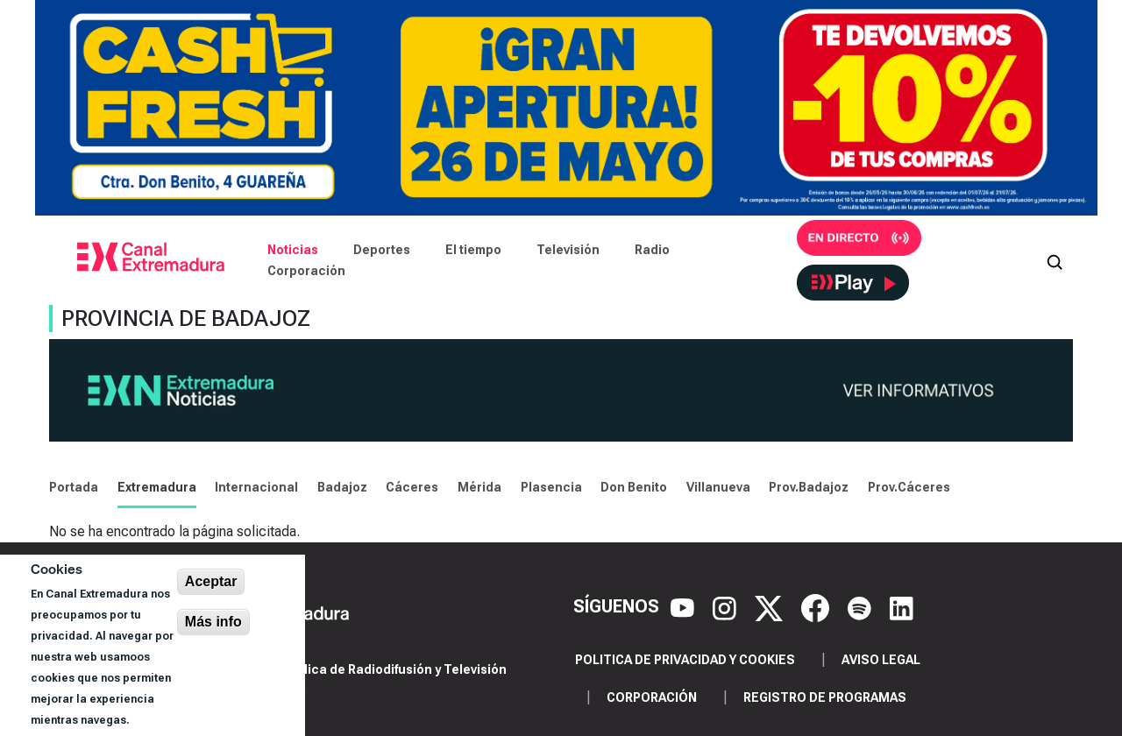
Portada (73, 487)
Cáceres (412, 487)
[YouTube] (685, 606)
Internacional (256, 487)
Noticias (292, 250)
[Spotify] (862, 606)
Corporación (306, 271)
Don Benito (633, 487)
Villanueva (718, 487)
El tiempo (473, 250)
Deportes (381, 250)
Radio (652, 250)
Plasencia (551, 487)
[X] (771, 606)
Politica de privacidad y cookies (685, 660)
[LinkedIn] (901, 606)
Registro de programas (824, 697)
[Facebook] (817, 606)
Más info (213, 621)
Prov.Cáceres (909, 487)
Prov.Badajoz (809, 487)
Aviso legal (881, 660)
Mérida (479, 487)
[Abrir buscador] (1054, 260)
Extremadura (156, 487)
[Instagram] (727, 606)
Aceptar (211, 581)
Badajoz (342, 487)
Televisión (568, 250)
